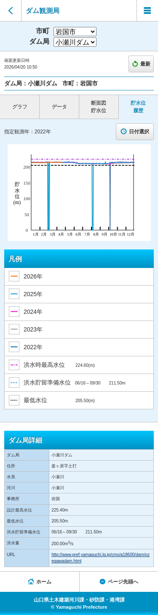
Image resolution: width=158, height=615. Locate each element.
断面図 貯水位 (98, 107)
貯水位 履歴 (138, 107)
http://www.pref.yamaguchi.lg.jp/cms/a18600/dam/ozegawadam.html (100, 557)
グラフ (19, 107)
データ (59, 107)
